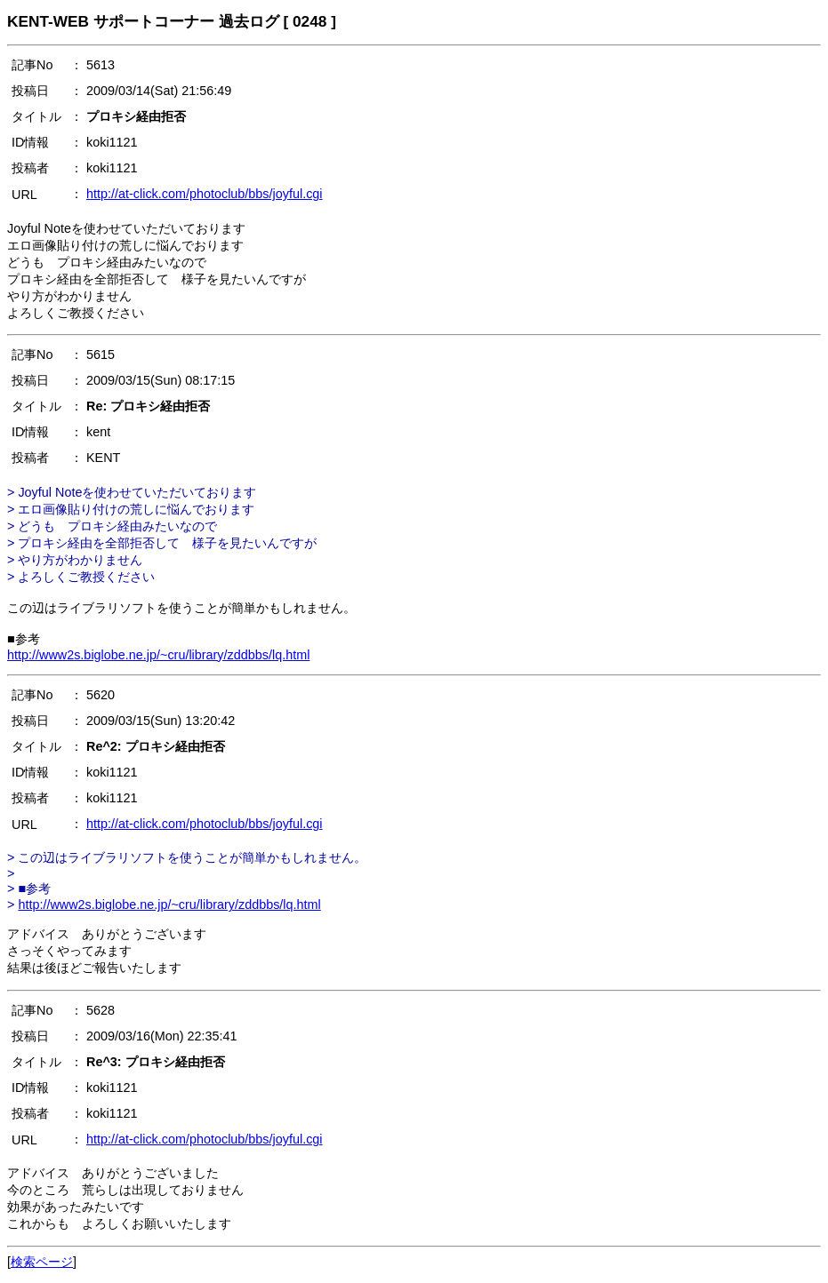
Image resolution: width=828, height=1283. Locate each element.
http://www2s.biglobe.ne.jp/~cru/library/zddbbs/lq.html (158, 655)
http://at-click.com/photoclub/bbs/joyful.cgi (204, 194)
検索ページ (42, 1262)
